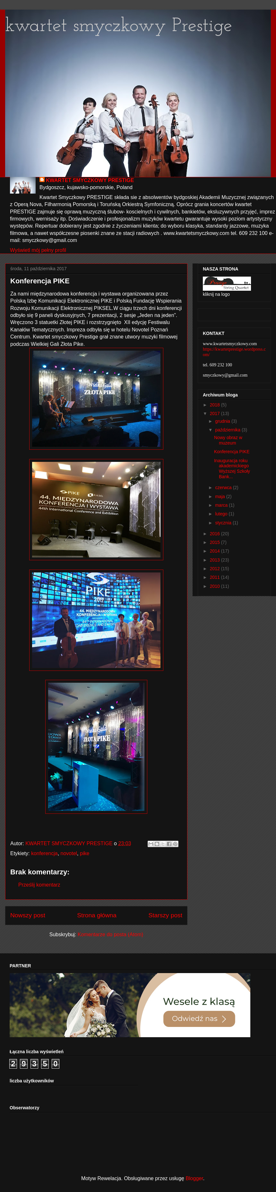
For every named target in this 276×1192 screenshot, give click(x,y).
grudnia (223, 421)
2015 (215, 542)
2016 (215, 533)
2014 (215, 551)
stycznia (223, 522)
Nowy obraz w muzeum (228, 440)
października (228, 429)
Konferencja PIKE (232, 451)
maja (220, 496)
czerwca (224, 487)
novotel (69, 853)
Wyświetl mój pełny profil (38, 250)
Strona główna (96, 915)
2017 (215, 413)
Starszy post (165, 915)
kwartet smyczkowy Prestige (118, 26)
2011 (215, 577)
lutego (222, 513)
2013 (215, 560)
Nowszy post (27, 915)
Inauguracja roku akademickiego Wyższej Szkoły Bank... (232, 468)
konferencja (44, 853)
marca (222, 505)
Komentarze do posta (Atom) (110, 934)
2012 (215, 568)
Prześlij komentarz (39, 885)
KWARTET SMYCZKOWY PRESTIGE (90, 180)
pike (84, 853)
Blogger (194, 1178)
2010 (215, 586)
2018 (215, 404)
